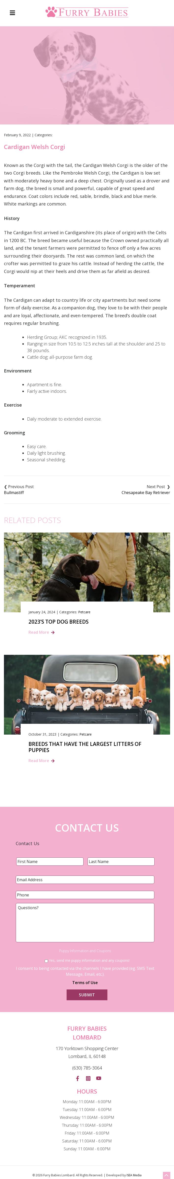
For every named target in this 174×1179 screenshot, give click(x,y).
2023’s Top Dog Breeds (58, 622)
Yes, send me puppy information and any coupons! (89, 960)
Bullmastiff (14, 492)
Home (51, 96)
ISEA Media (134, 1175)
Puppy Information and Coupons (85, 951)
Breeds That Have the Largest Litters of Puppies (85, 747)
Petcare (84, 612)
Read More (39, 632)
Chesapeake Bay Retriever (146, 492)
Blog (68, 96)
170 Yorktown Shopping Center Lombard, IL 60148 (87, 1052)
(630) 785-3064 (87, 1068)
